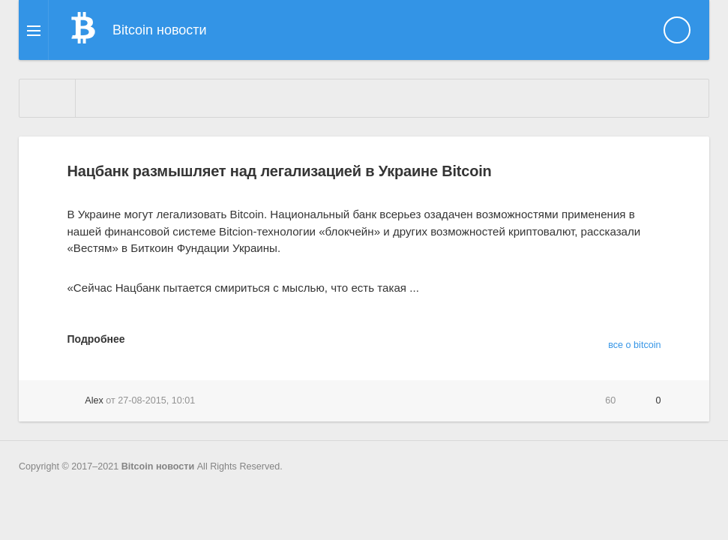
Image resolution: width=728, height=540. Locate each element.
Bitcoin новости (158, 466)
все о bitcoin (634, 345)
